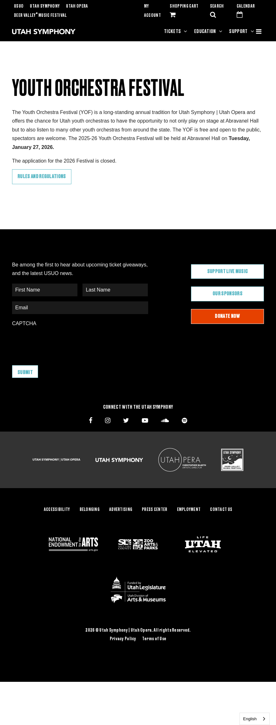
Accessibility (57, 509)
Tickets (172, 31)
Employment (189, 509)
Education (205, 31)
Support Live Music (227, 271)
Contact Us (221, 509)
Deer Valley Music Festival (40, 15)
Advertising (120, 509)
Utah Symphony (45, 6)
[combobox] (255, 719)
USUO (18, 6)
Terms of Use (154, 639)
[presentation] (60, 342)
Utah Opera (77, 6)
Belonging (90, 509)
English (250, 718)
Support (238, 31)
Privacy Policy (123, 639)
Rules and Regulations (41, 176)
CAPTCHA (24, 323)
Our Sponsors (227, 293)
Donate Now (227, 316)
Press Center (154, 509)
